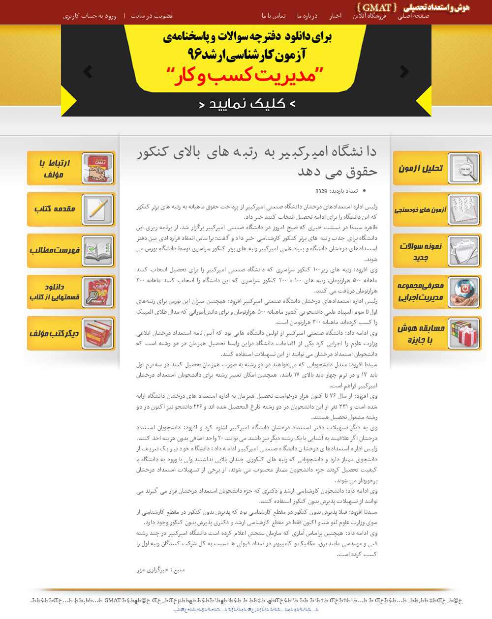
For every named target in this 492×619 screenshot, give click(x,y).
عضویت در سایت (152, 16)
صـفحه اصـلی (414, 16)
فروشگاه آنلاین (369, 16)
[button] (89, 71)
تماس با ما (274, 16)
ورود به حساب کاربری (90, 16)
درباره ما (307, 16)
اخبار (335, 16)
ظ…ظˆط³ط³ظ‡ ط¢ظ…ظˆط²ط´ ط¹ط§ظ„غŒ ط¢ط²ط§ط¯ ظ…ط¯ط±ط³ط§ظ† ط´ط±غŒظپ (246, 610)
